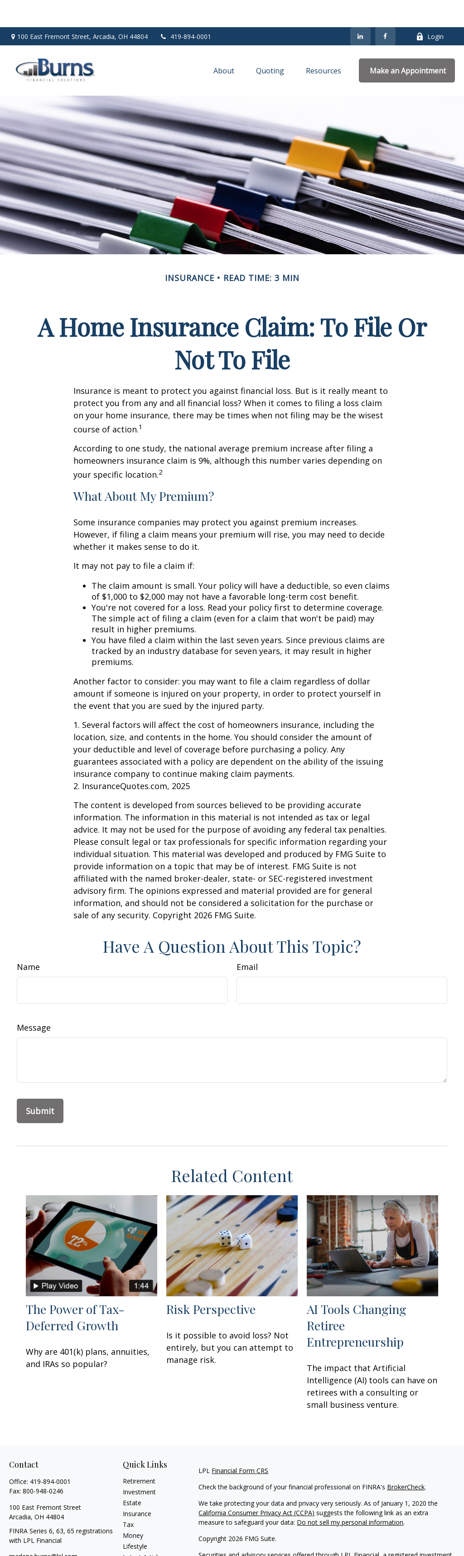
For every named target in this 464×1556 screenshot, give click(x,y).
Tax (128, 1497)
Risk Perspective (211, 1282)
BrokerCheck (406, 1459)
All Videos (137, 1541)
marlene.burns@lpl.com (43, 1529)
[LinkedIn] (360, 9)
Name (28, 939)
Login (430, 9)
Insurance (137, 1486)
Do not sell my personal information (350, 1495)
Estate (132, 1475)
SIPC (277, 1537)
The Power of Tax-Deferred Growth (75, 1290)
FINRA (259, 1537)
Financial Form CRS (240, 1443)
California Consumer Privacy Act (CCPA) (256, 1485)
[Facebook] (385, 9)
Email (247, 939)
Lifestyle (135, 1519)
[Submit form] (40, 1083)
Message (34, 1000)
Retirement (139, 1453)
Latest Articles (143, 1530)
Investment (139, 1464)
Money (133, 1508)
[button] (223, 43)
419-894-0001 (185, 9)
